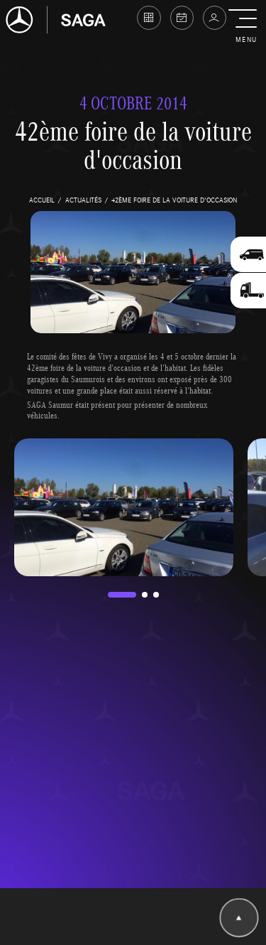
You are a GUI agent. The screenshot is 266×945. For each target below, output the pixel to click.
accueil (42, 200)
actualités (83, 200)
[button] (245, 27)
